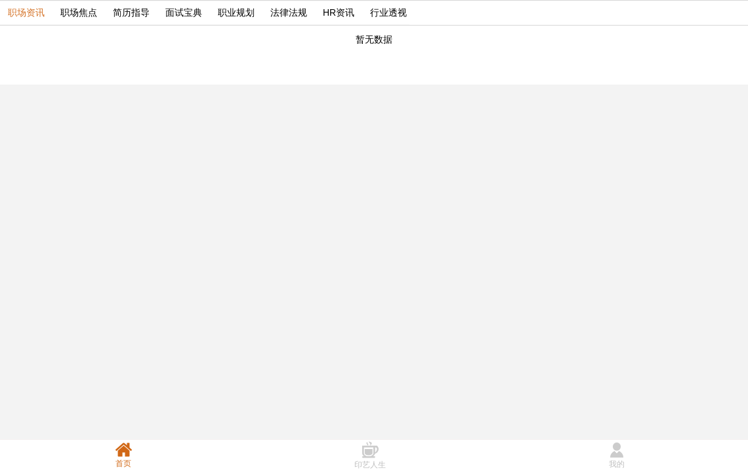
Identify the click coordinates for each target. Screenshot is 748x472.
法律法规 (288, 12)
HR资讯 (338, 12)
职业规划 (236, 12)
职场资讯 (26, 12)
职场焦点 (78, 12)
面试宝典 (183, 12)
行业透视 (388, 12)
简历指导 (131, 12)
